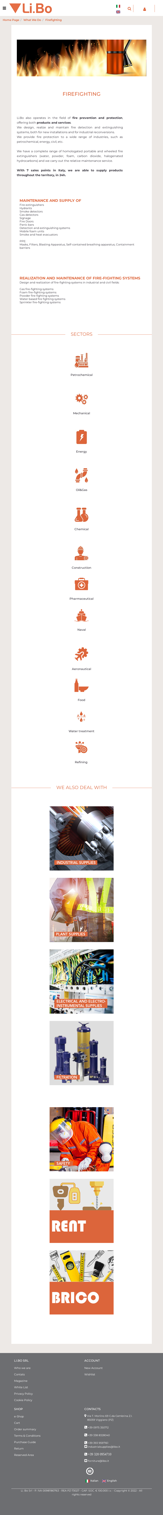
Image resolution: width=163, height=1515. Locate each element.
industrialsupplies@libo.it (104, 1446)
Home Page (11, 20)
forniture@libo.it (98, 1461)
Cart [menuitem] (17, 1423)
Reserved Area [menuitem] (24, 1455)
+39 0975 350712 (98, 1427)
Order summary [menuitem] (25, 1429)
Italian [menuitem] (91, 1481)
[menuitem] (119, 4)
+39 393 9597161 (98, 1443)
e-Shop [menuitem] (19, 1416)
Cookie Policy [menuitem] (23, 1400)
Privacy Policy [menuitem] (23, 1393)
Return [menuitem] (19, 1448)
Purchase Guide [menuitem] (25, 1442)
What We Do (32, 20)
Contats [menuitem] (19, 1374)
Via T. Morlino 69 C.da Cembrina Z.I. (109, 1416)
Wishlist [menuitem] (89, 1374)
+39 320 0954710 (99, 1454)
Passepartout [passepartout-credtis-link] (89, 1513)
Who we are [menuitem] (22, 1368)
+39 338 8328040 (99, 1435)
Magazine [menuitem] (20, 1381)
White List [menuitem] (21, 1387)
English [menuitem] (109, 1481)
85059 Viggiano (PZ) (100, 1419)
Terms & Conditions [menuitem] (27, 1435)
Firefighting (53, 20)
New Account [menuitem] (93, 1368)
